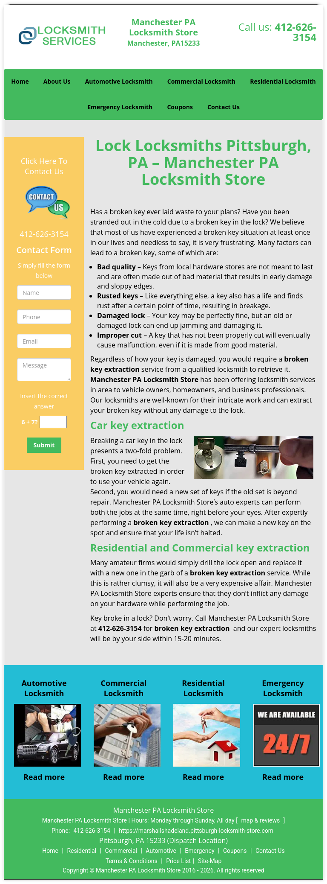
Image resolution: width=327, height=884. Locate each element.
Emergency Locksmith (119, 107)
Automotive (161, 850)
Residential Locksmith (283, 81)
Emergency (199, 850)
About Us (57, 81)
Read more (44, 777)
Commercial (121, 850)
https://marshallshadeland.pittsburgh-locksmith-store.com (196, 830)
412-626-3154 (295, 32)
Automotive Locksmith (119, 81)
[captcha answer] (53, 422)
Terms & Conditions (132, 861)
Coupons (179, 107)
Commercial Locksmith (201, 81)
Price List (178, 861)
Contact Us (223, 107)
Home (20, 81)
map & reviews (261, 820)
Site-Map (209, 861)
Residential (81, 850)
